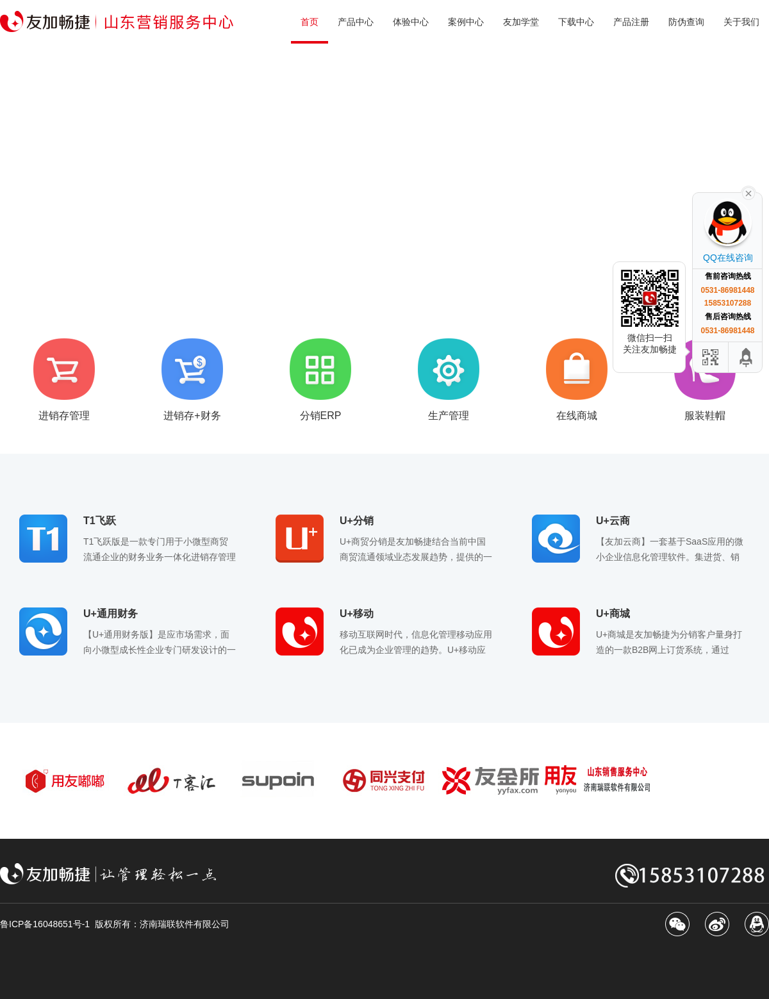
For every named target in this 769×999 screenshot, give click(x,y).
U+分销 (357, 520)
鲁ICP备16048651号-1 (45, 924)
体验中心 (411, 22)
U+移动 (357, 613)
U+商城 (613, 613)
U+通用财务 (110, 613)
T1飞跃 (99, 520)
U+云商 (613, 520)
